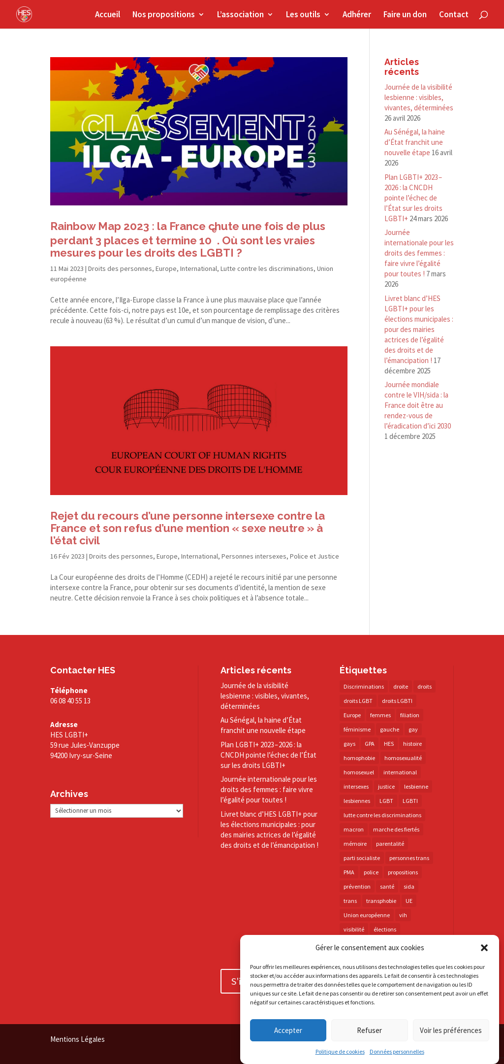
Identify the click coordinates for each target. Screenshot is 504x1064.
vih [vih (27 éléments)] (403, 915)
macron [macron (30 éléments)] (354, 829)
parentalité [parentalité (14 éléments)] (390, 843)
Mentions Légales (77, 1039)
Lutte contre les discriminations (267, 268)
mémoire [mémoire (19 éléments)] (355, 843)
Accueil (107, 15)
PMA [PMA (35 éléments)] (349, 872)
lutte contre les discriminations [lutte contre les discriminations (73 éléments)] (382, 815)
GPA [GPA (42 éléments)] (370, 743)
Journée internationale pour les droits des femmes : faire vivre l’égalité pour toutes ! (419, 253)
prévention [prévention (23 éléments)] (357, 886)
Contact (454, 15)
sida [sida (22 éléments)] (409, 886)
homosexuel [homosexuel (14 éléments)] (359, 772)
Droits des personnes (120, 268)
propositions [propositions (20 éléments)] (403, 872)
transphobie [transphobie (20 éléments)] (381, 900)
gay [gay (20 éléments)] (413, 729)
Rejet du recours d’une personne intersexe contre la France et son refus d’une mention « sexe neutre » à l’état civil (187, 528)
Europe (166, 268)
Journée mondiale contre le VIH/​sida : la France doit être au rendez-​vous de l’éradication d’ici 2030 (417, 405)
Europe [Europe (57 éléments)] (352, 715)
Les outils (303, 15)
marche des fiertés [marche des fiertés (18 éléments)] (396, 829)
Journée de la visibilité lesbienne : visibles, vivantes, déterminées (418, 97)
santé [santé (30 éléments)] (387, 886)
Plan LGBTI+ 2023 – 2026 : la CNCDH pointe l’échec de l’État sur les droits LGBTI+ (413, 197)
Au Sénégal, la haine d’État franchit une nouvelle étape (414, 142)
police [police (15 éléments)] (371, 872)
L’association (240, 15)
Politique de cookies (340, 1051)
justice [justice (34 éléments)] (386, 786)
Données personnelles (397, 1051)
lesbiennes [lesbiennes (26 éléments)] (357, 800)
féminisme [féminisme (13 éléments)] (357, 729)
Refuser (369, 1030)
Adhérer (357, 15)
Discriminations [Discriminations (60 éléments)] (364, 686)
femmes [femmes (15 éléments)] (380, 715)
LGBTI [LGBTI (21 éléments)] (410, 800)
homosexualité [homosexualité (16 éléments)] (403, 758)
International (198, 268)
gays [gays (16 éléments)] (349, 743)
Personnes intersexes (253, 556)
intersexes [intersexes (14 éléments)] (356, 786)
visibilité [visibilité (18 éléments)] (354, 929)
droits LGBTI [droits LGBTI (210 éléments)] (397, 700)
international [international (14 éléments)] (400, 772)
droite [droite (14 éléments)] (400, 686)
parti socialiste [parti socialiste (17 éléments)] (362, 858)
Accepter (288, 1030)
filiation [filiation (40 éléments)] (409, 715)
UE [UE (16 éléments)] (409, 900)
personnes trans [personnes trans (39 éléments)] (409, 858)
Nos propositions (163, 15)
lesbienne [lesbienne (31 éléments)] (416, 786)
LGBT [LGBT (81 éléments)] (386, 800)
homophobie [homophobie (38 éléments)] (359, 758)
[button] (484, 948)
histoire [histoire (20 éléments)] (412, 743)
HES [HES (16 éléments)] (389, 743)
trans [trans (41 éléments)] (350, 900)
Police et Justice (314, 556)
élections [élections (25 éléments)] (385, 929)
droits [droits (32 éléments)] (424, 686)
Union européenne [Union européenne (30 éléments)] (367, 915)
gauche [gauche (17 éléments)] (389, 729)
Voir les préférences (451, 1030)
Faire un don (405, 15)
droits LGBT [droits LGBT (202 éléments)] (358, 700)
